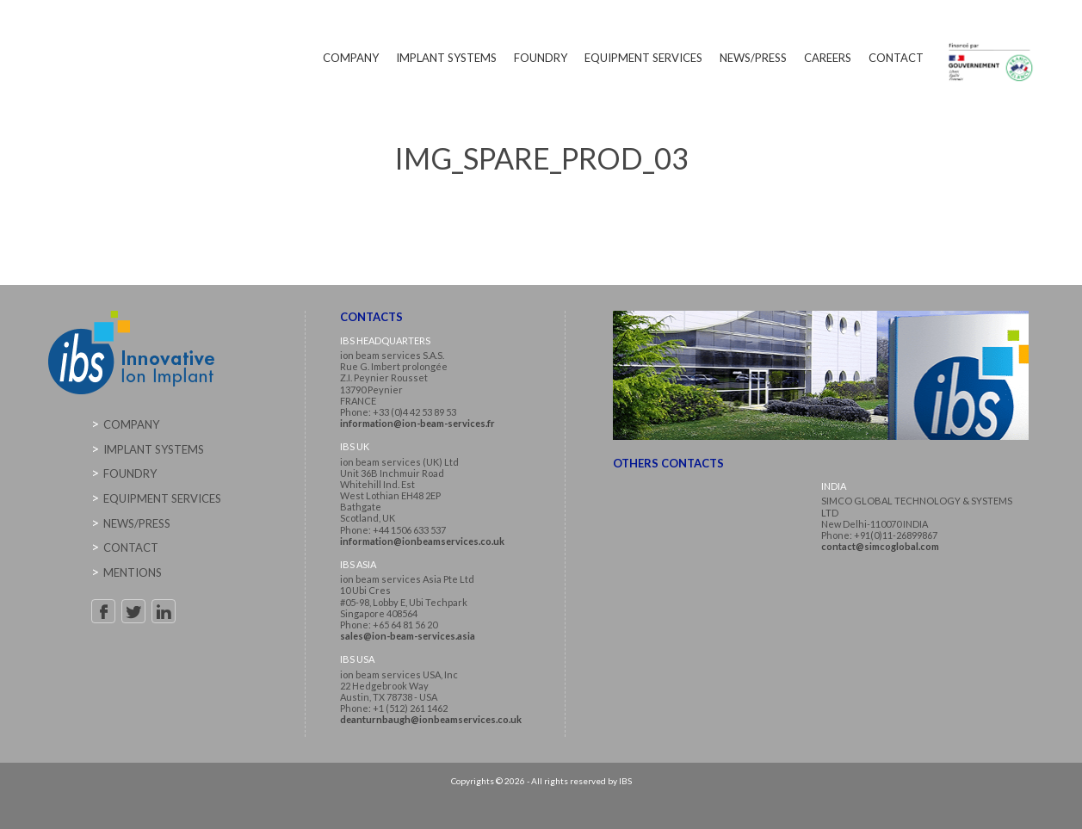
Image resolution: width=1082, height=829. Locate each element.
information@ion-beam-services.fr (417, 423)
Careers (827, 58)
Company (351, 58)
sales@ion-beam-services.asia (407, 635)
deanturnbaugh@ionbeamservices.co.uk (431, 719)
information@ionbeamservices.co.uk (422, 541)
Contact (896, 58)
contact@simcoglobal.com (880, 546)
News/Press (753, 58)
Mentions (132, 572)
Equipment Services (643, 58)
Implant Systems (446, 58)
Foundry (540, 58)
